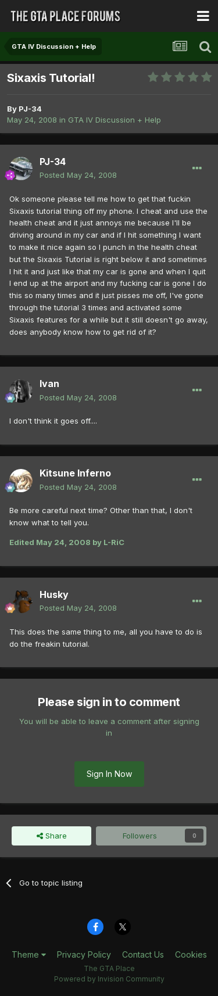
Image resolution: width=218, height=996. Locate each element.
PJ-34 (30, 108)
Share (52, 835)
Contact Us (143, 954)
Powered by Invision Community (109, 978)
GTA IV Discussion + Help (114, 119)
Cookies (191, 954)
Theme (29, 954)
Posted (78, 175)
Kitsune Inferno (75, 473)
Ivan (49, 383)
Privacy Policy (84, 954)
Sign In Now (109, 774)
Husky (54, 594)
